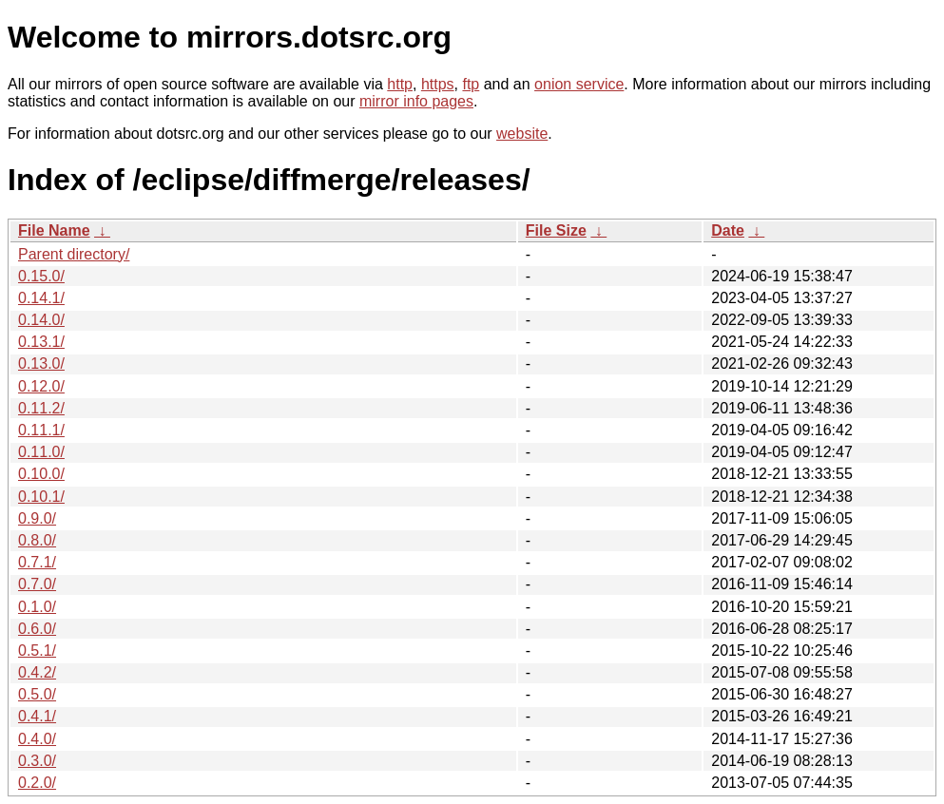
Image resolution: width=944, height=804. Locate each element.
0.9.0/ (37, 518)
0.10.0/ (41, 474)
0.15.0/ (41, 276)
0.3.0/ (37, 761)
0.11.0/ (41, 452)
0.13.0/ (41, 363)
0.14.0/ (41, 320)
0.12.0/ (41, 386)
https (437, 84)
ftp (470, 84)
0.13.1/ (41, 342)
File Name (54, 230)
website (522, 133)
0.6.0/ (37, 629)
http (400, 84)
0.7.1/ (37, 562)
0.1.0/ (37, 607)
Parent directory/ (73, 254)
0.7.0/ (37, 584)
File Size (556, 230)
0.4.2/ (37, 672)
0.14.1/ (41, 298)
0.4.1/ (37, 716)
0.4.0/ (37, 739)
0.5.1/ (37, 650)
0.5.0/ (37, 694)
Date (727, 230)
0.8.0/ (37, 540)
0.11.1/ (41, 430)
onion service (579, 84)
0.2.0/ (37, 783)
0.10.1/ (41, 496)
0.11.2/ (41, 408)
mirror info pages (416, 101)
